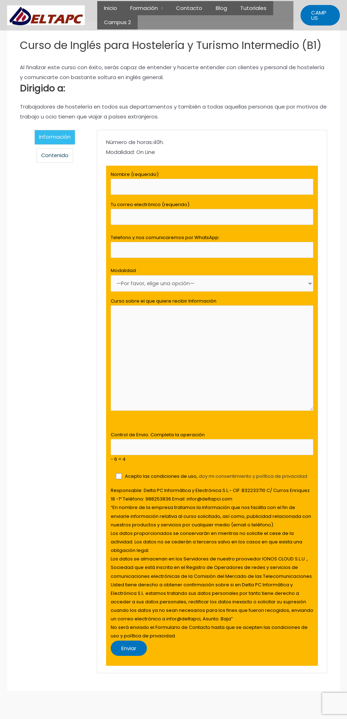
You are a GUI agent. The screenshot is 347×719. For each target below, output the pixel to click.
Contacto (182, 8)
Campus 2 (116, 22)
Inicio (109, 8)
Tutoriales (241, 8)
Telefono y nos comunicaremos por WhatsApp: (212, 248)
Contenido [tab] (55, 155)
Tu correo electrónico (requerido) (212, 214)
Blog (211, 8)
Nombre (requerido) (212, 183)
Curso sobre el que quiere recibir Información (212, 360)
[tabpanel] (212, 405)
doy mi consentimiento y (228, 483)
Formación (140, 8)
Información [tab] (55, 137)
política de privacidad (282, 483)
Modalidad (212, 282)
